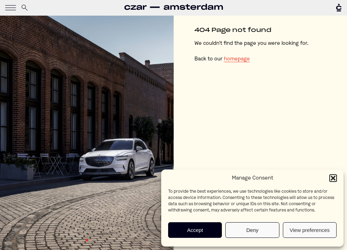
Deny (252, 230)
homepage (237, 59)
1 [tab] (87, 240)
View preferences (310, 230)
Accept (195, 230)
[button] (333, 178)
